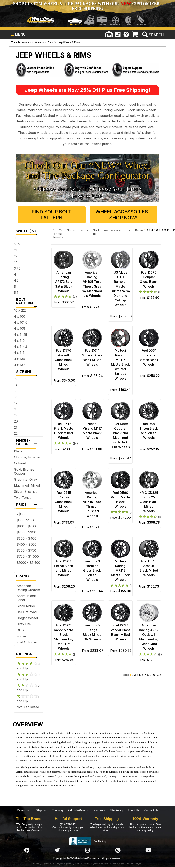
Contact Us (151, 810)
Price (28, 505)
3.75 (17, 268)
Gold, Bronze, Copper (24, 471)
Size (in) (28, 373)
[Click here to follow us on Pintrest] (118, 850)
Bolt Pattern (28, 302)
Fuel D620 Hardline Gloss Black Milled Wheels (92, 570)
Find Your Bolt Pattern (51, 215)
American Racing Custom (28, 588)
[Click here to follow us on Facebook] (27, 850)
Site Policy (116, 810)
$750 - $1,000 (28, 556)
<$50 (21, 514)
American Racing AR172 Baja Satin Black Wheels (63, 281)
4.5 (16, 280)
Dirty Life (24, 624)
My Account (24, 810)
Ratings (28, 655)
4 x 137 (19, 365)
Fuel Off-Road (27, 642)
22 (16, 433)
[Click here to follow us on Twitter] (57, 850)
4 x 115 (19, 353)
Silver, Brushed (25, 491)
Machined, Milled (27, 485)
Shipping (41, 810)
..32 (159, 674)
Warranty (99, 810)
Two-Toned (22, 498)
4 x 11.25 (20, 335)
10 (15, 238)
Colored (20, 463)
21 (15, 427)
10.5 (17, 244)
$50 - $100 (25, 520)
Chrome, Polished (27, 457)
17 (15, 403)
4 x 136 (19, 359)
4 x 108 (19, 328)
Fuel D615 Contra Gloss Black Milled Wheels (63, 501)
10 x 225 (20, 310)
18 (15, 409)
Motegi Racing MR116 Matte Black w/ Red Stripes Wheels (120, 364)
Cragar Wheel (27, 618)
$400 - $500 (26, 544)
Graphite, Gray (25, 479)
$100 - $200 (26, 526)
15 (15, 391)
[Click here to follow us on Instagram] (88, 850)
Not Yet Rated (28, 707)
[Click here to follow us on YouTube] (148, 850)
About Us (133, 810)
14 (15, 262)
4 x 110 (19, 341)
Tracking (57, 810)
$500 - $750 (26, 550)
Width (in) (28, 232)
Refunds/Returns (78, 810)
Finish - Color (28, 443)
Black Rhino (26, 606)
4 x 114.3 (20, 347)
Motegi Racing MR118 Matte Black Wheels (120, 570)
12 (15, 256)
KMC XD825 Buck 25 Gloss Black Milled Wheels (148, 501)
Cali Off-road (27, 612)
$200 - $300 (26, 532)
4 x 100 (19, 316)
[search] (152, 35)
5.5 (16, 293)
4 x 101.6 (20, 322)
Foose (21, 636)
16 (15, 397)
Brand (28, 576)
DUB (20, 630)
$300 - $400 (26, 538)
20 (16, 421)
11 (15, 250)
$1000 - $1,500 (28, 563)
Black (18, 451)
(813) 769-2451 (68, 824)
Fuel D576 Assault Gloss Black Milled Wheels (63, 359)
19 (15, 415)
